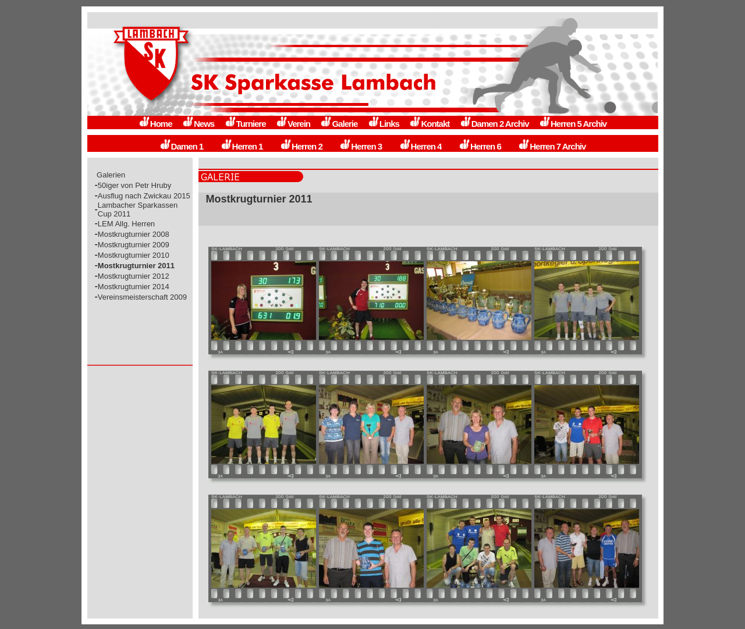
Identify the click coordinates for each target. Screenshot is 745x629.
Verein (293, 124)
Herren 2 (301, 146)
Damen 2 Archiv (494, 124)
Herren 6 (480, 146)
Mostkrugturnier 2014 (133, 286)
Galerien (111, 174)
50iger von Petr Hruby (134, 185)
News (198, 124)
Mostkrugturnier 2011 (136, 265)
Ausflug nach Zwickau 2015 (144, 195)
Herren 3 (360, 146)
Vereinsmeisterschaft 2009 (142, 297)
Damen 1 (181, 146)
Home (155, 124)
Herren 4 (420, 146)
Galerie (338, 124)
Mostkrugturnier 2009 (133, 244)
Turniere (245, 124)
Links (383, 124)
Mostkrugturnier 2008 (133, 234)
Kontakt (429, 124)
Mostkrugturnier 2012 (133, 276)
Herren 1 (242, 146)
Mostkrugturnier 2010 (133, 255)
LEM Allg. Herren (126, 223)
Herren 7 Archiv (552, 146)
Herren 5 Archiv (572, 124)
